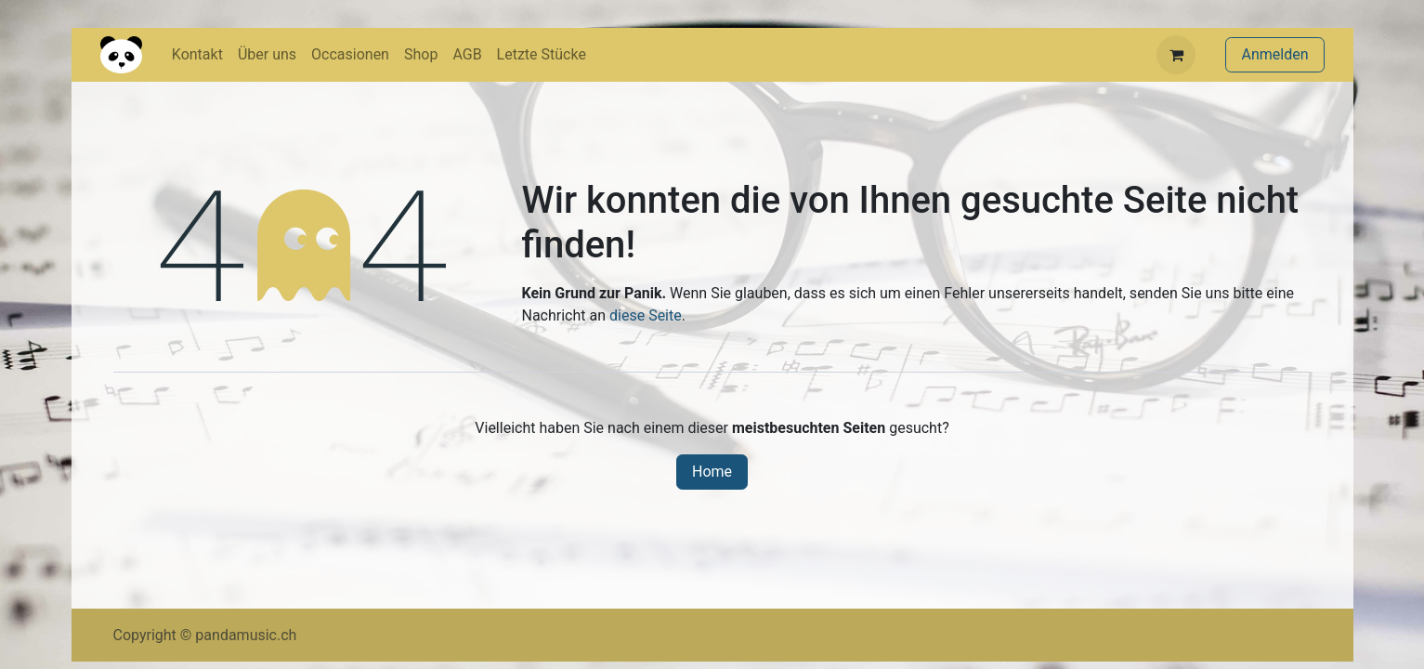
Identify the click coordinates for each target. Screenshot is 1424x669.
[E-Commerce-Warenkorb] (1175, 54)
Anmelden (1274, 54)
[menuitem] (197, 54)
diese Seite (645, 315)
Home (712, 471)
